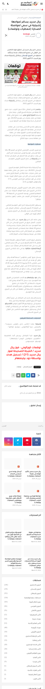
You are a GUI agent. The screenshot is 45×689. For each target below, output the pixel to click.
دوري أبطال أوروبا (22, 602)
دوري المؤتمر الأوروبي (22, 653)
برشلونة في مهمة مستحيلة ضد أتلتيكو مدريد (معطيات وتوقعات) (34, 536)
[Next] (3, 9)
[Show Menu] (41, 4)
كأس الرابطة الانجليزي (22, 636)
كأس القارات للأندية (22, 670)
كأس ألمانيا (22, 658)
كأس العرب (22, 679)
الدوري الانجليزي (22, 585)
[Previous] (6, 9)
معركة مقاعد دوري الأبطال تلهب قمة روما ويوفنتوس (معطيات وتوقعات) (13, 499)
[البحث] (3, 4)
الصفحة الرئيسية (35, 18)
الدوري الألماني (22, 611)
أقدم (4, 426)
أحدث (40, 426)
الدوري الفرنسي (22, 606)
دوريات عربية (22, 619)
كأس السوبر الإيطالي (22, 666)
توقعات (19, 367)
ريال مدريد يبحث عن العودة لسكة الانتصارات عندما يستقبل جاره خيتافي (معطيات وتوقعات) (32, 563)
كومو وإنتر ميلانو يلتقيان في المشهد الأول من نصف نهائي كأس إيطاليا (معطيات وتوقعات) (13, 536)
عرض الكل (7, 386)
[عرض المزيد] (13, 375)
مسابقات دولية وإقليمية (22, 598)
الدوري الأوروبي (22, 632)
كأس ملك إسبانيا (22, 649)
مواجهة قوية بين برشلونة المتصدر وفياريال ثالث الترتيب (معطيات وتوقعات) (32, 499)
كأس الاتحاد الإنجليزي (22, 645)
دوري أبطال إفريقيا (22, 675)
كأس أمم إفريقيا (22, 615)
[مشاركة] (6, 35)
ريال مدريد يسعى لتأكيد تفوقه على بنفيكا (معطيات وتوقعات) (24, 9)
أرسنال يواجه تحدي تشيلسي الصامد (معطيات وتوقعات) (14, 474)
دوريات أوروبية (22, 628)
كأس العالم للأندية (22, 623)
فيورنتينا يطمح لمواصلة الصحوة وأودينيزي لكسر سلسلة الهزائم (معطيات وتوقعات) (13, 562)
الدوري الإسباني (22, 18)
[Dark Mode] (8, 4)
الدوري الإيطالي (22, 594)
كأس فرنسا (22, 662)
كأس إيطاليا (22, 640)
